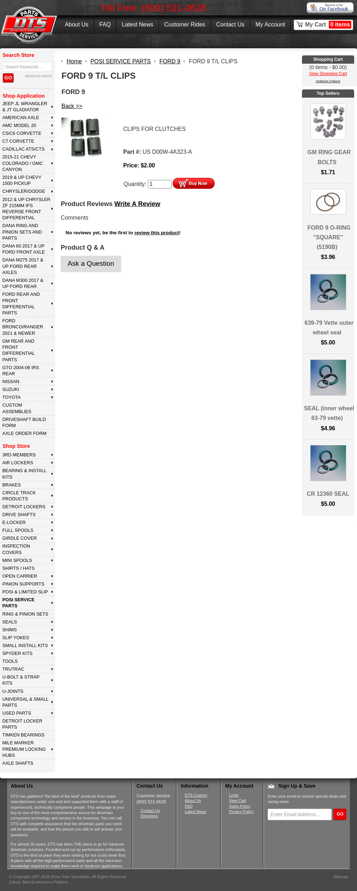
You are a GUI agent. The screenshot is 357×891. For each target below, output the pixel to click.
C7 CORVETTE (18, 141)
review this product (156, 232)
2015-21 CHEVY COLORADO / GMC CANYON (22, 163)
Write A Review (137, 203)
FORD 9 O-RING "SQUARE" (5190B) (329, 237)
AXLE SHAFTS (17, 763)
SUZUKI (10, 389)
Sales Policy (240, 806)
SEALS (9, 622)
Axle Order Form (24, 433)
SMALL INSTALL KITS (25, 645)
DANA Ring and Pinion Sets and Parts (22, 232)
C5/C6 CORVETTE (21, 133)
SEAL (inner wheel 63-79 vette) (329, 413)
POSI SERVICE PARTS (18, 602)
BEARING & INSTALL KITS (24, 473)
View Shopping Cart (328, 73)
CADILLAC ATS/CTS (23, 149)
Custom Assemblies (16, 408)
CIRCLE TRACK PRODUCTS (19, 495)
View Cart (237, 800)
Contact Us (230, 24)
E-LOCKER (13, 522)
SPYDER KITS (17, 653)
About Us (76, 24)
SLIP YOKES (15, 637)
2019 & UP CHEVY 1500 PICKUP (21, 180)
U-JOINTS (12, 691)
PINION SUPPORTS (23, 584)
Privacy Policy (241, 811)
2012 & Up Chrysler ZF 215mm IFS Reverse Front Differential (26, 209)
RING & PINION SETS (25, 614)
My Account (270, 24)
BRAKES (11, 485)
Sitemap (340, 877)
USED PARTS (16, 713)
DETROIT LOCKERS (23, 506)
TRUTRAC (13, 669)
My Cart (328, 25)
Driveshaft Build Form (24, 422)
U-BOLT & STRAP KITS (20, 680)
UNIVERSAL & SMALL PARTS (25, 702)
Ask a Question (91, 263)
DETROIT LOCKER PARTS (22, 724)
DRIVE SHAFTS (18, 514)
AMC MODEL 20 (19, 125)
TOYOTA (11, 397)
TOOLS (10, 661)
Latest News (137, 24)
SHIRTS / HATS (18, 568)
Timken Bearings (23, 735)
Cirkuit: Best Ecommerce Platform (38, 882)
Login (234, 795)
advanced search (38, 76)
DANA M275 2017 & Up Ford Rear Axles (22, 266)
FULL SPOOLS (17, 530)
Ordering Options (328, 81)
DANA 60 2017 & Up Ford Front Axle (23, 249)
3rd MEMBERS (19, 454)
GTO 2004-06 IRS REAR (20, 370)
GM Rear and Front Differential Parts (18, 350)
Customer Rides (184, 24)
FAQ (105, 24)
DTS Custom (196, 795)
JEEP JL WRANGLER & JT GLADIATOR (24, 106)
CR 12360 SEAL (328, 494)
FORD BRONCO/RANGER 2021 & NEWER (22, 327)
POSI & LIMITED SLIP (25, 591)
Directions (149, 816)
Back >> (72, 106)
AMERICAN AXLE (20, 117)
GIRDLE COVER (19, 538)
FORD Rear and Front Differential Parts (21, 303)
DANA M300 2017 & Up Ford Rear (22, 283)
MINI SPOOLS (17, 560)
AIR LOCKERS (17, 462)
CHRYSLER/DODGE (23, 191)
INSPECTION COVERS (16, 549)
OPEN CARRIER (19, 576)
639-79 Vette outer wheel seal (328, 328)
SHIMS (9, 629)
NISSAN (10, 381)
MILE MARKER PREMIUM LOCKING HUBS (24, 749)
